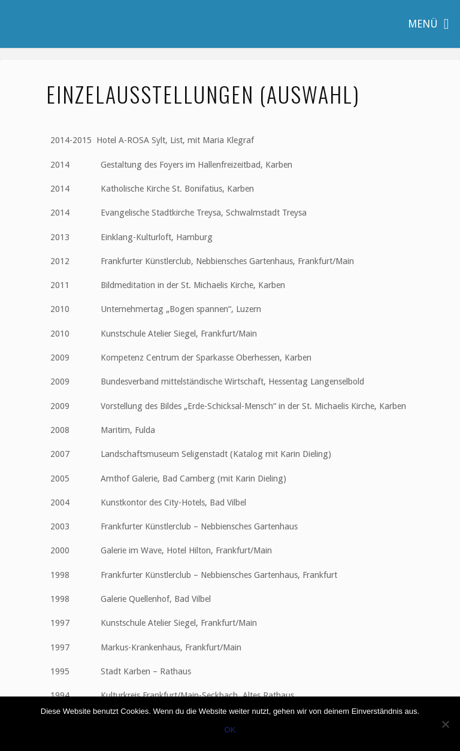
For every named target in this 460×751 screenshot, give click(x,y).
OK (230, 729)
